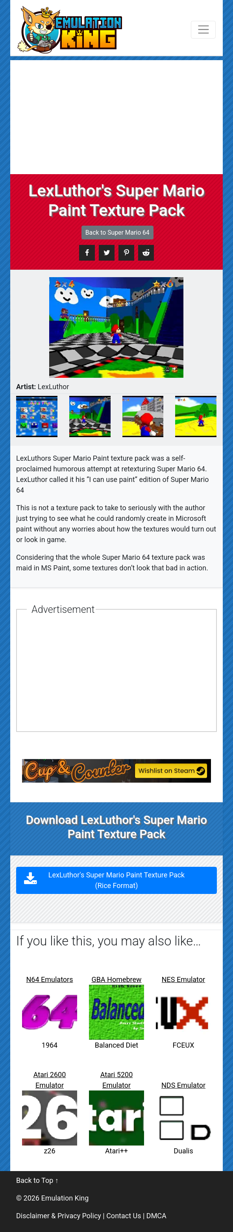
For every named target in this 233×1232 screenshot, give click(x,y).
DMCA (156, 1216)
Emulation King (65, 1198)
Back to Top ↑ (37, 1180)
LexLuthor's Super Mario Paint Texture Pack (116, 880)
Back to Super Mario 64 (117, 232)
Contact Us (123, 1216)
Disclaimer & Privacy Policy (58, 1216)
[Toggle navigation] (203, 30)
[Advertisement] (116, 115)
